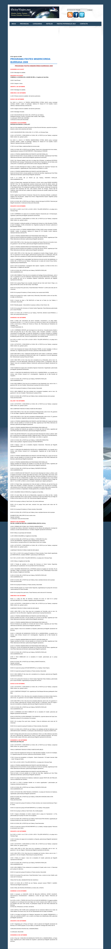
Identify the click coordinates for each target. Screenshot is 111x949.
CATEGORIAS (37, 24)
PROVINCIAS (24, 24)
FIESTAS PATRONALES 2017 (66, 24)
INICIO (14, 24)
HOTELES (49, 24)
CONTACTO (84, 24)
